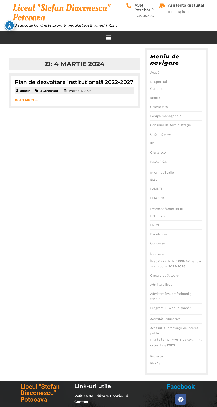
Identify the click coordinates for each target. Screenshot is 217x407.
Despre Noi (158, 82)
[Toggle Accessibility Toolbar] (9, 6)
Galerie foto (159, 107)
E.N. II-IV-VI (158, 216)
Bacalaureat (159, 234)
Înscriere (157, 254)
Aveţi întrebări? (145, 7)
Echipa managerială (165, 116)
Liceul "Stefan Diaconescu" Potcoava (62, 12)
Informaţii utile (162, 173)
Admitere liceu (161, 285)
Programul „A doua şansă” (170, 308)
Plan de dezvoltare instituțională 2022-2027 (74, 82)
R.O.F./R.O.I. (158, 161)
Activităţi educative (165, 319)
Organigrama (160, 134)
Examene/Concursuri (166, 209)
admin (25, 91)
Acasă (154, 72)
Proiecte (156, 356)
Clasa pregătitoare (164, 275)
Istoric (155, 98)
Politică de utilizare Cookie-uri (101, 396)
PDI (152, 143)
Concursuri (159, 243)
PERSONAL (158, 198)
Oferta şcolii (159, 152)
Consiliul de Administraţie (170, 125)
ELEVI (154, 180)
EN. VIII (155, 225)
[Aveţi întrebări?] (129, 6)
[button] (108, 38)
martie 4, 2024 (80, 91)
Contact (156, 89)
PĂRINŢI (156, 189)
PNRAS (155, 363)
